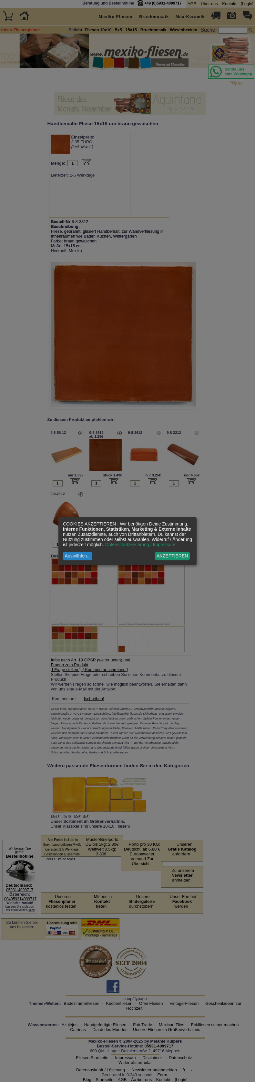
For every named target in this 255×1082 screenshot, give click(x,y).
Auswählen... (78, 555)
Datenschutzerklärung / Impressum (140, 544)
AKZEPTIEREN (172, 555)
